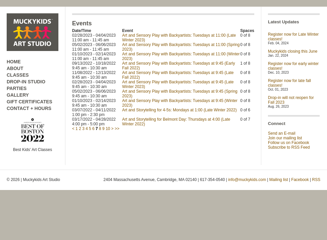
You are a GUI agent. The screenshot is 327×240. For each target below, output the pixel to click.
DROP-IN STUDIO (26, 81)
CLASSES (18, 75)
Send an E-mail (281, 133)
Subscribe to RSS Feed (289, 147)
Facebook (300, 179)
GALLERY (18, 95)
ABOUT (15, 68)
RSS (316, 179)
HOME (14, 61)
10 (108, 128)
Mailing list (278, 179)
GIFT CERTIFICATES (29, 101)
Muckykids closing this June (292, 51)
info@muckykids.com (247, 179)
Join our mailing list (285, 138)
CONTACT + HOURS (29, 108)
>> (117, 128)
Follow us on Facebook (288, 142)
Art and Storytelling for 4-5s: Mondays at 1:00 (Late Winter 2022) (179, 110)
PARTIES (17, 88)
